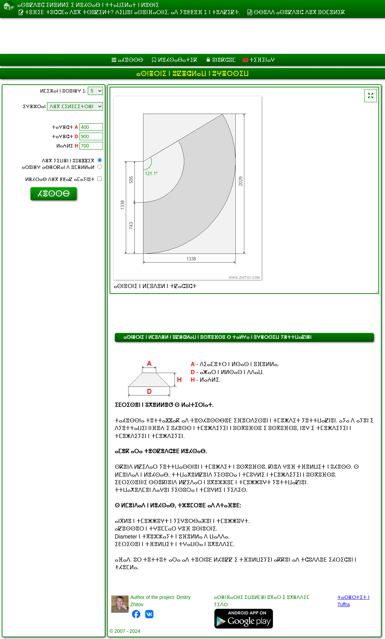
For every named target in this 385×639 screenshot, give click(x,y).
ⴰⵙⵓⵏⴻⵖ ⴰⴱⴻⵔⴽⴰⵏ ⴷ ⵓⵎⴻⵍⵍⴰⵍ (62, 167)
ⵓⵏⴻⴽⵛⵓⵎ (224, 60)
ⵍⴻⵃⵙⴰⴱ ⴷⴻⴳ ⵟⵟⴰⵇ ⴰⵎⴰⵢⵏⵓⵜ (63, 179)
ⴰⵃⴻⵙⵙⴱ (130, 60)
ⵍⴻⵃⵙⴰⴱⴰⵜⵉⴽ (177, 60)
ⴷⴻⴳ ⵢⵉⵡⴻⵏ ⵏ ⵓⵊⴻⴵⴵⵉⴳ (72, 160)
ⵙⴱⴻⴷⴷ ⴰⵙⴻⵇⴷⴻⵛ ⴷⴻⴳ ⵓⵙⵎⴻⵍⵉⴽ (299, 12)
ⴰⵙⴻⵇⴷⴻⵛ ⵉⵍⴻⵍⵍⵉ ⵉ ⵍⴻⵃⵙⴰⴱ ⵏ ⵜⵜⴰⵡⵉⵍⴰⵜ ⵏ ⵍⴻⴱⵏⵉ (88, 5)
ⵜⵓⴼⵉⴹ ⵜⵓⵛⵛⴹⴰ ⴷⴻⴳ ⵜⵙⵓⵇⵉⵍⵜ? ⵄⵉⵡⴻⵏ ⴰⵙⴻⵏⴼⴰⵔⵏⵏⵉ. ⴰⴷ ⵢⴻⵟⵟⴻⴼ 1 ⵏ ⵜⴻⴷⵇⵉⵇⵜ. (132, 12)
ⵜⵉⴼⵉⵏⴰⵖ (259, 60)
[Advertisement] (185, 35)
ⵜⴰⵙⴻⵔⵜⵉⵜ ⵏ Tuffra (353, 600)
